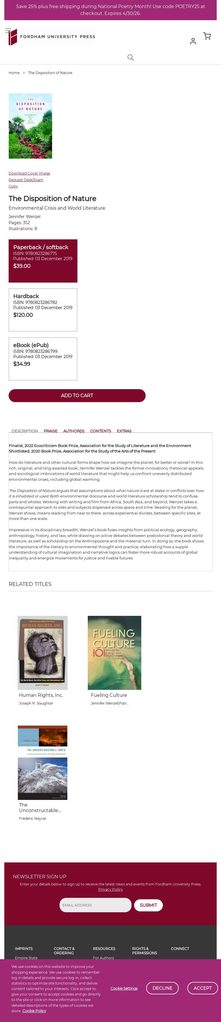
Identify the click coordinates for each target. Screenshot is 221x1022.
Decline (162, 988)
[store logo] (52, 36)
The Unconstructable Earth (38, 810)
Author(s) (73, 431)
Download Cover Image (29, 173)
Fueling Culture (109, 695)
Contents (100, 431)
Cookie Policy (34, 1011)
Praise (51, 431)
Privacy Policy (110, 889)
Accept (203, 988)
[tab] (25, 432)
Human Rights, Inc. (41, 695)
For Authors (103, 958)
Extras (124, 431)
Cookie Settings (124, 988)
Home (14, 73)
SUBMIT (148, 905)
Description (25, 431)
